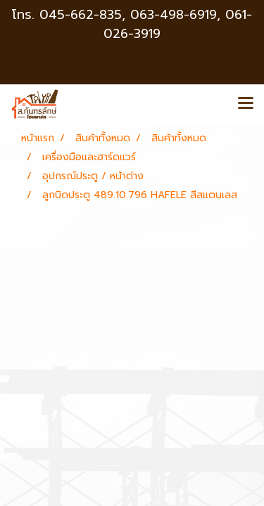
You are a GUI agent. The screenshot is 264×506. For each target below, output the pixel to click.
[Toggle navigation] (245, 104)
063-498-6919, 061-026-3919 (177, 24)
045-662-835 (80, 15)
